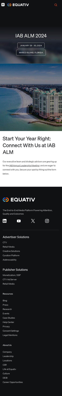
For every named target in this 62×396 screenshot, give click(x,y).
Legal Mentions (10, 335)
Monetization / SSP (12, 275)
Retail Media (8, 246)
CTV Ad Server (10, 279)
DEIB (5, 378)
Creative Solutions (11, 251)
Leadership (8, 356)
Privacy (6, 326)
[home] (17, 4)
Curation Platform (11, 255)
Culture (6, 373)
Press (5, 305)
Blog (5, 300)
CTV (5, 242)
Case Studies (9, 318)
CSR (5, 365)
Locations (7, 360)
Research (7, 309)
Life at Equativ (9, 369)
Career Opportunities (13, 382)
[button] (3, 5)
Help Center (8, 322)
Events (6, 313)
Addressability (9, 259)
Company (7, 352)
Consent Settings (11, 330)
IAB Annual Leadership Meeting (24, 165)
